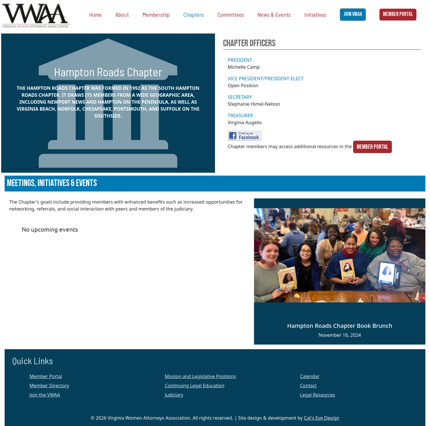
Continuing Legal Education (195, 385)
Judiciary (174, 395)
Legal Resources (317, 395)
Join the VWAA (44, 395)
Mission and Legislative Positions (200, 376)
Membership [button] (156, 14)
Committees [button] (230, 14)
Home (95, 14)
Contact (308, 385)
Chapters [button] (193, 14)
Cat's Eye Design (321, 418)
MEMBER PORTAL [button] (398, 14)
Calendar (310, 376)
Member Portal (372, 146)
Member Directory (49, 385)
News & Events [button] (274, 14)
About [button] (122, 14)
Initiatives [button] (315, 14)
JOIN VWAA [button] (353, 14)
